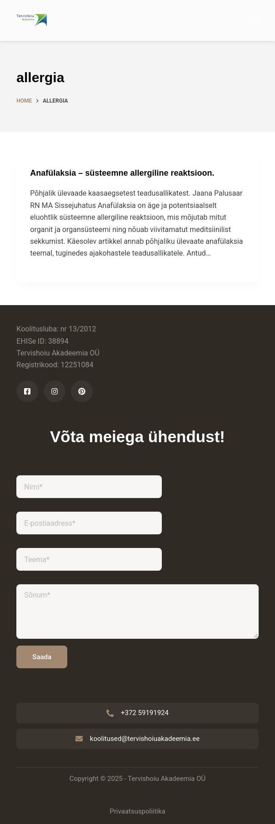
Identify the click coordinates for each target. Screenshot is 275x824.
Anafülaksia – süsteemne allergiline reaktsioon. (122, 173)
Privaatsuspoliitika (137, 811)
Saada (41, 657)
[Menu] (254, 20)
